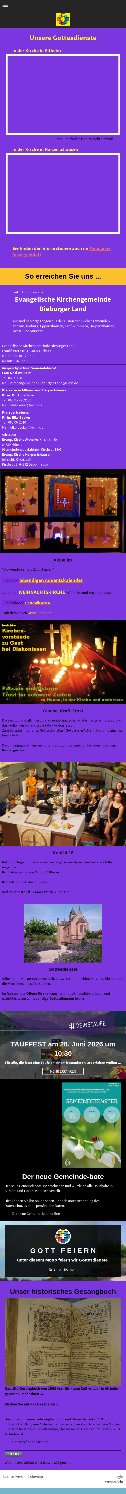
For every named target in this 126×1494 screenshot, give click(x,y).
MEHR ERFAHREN (63, 1071)
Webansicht (114, 1481)
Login (119, 1476)
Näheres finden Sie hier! (30, 1441)
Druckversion (15, 1476)
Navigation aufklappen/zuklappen (63, 5)
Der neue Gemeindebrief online (36, 1213)
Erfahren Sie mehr (63, 1269)
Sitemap (36, 1476)
